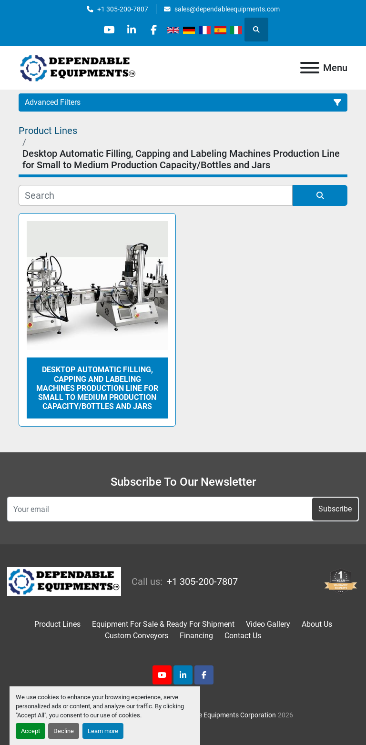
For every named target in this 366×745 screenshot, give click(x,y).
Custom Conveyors (136, 635)
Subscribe (335, 508)
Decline (63, 731)
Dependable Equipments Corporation (221, 715)
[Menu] (309, 67)
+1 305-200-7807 (122, 9)
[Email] (183, 509)
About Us (317, 624)
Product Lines (57, 624)
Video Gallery (268, 624)
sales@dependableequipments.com (227, 9)
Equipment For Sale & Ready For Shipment (163, 624)
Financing (196, 635)
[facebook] (156, 29)
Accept (30, 731)
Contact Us (242, 635)
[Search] (156, 195)
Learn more (103, 731)
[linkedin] (131, 29)
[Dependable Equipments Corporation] (64, 580)
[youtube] (107, 29)
